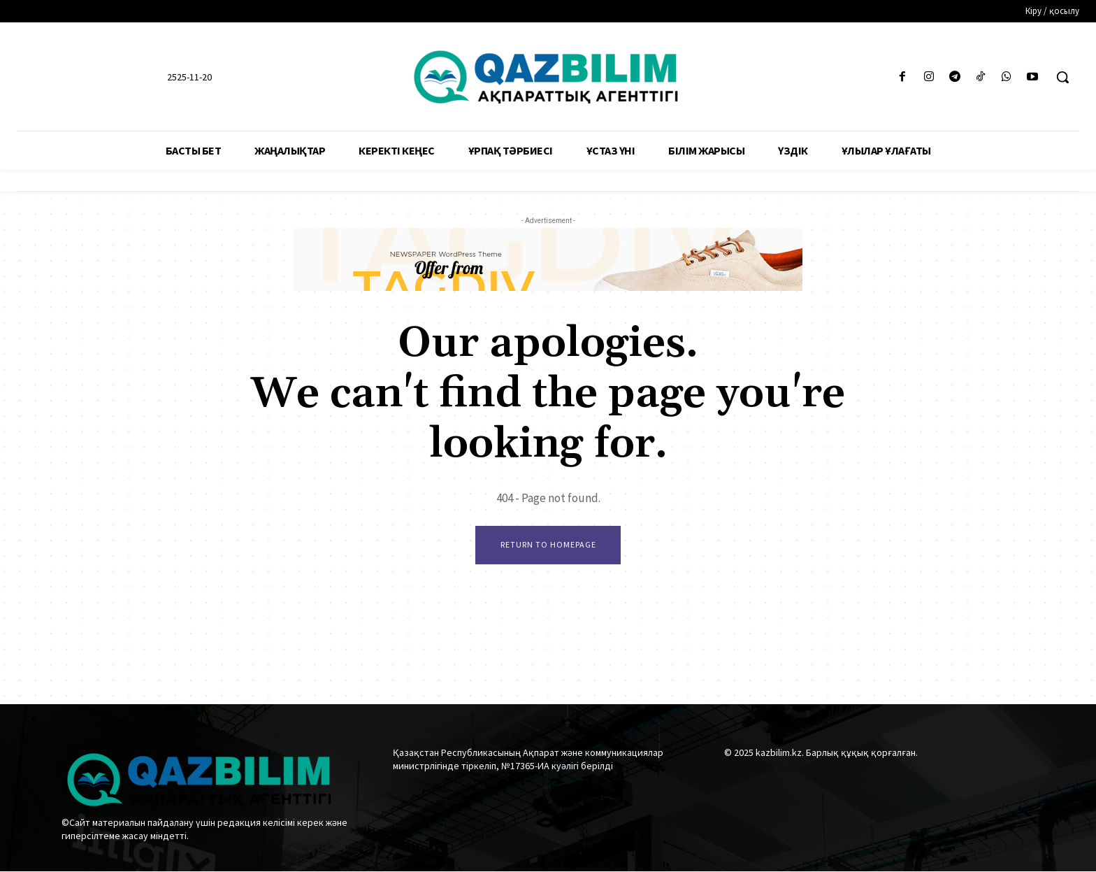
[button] (1062, 77)
